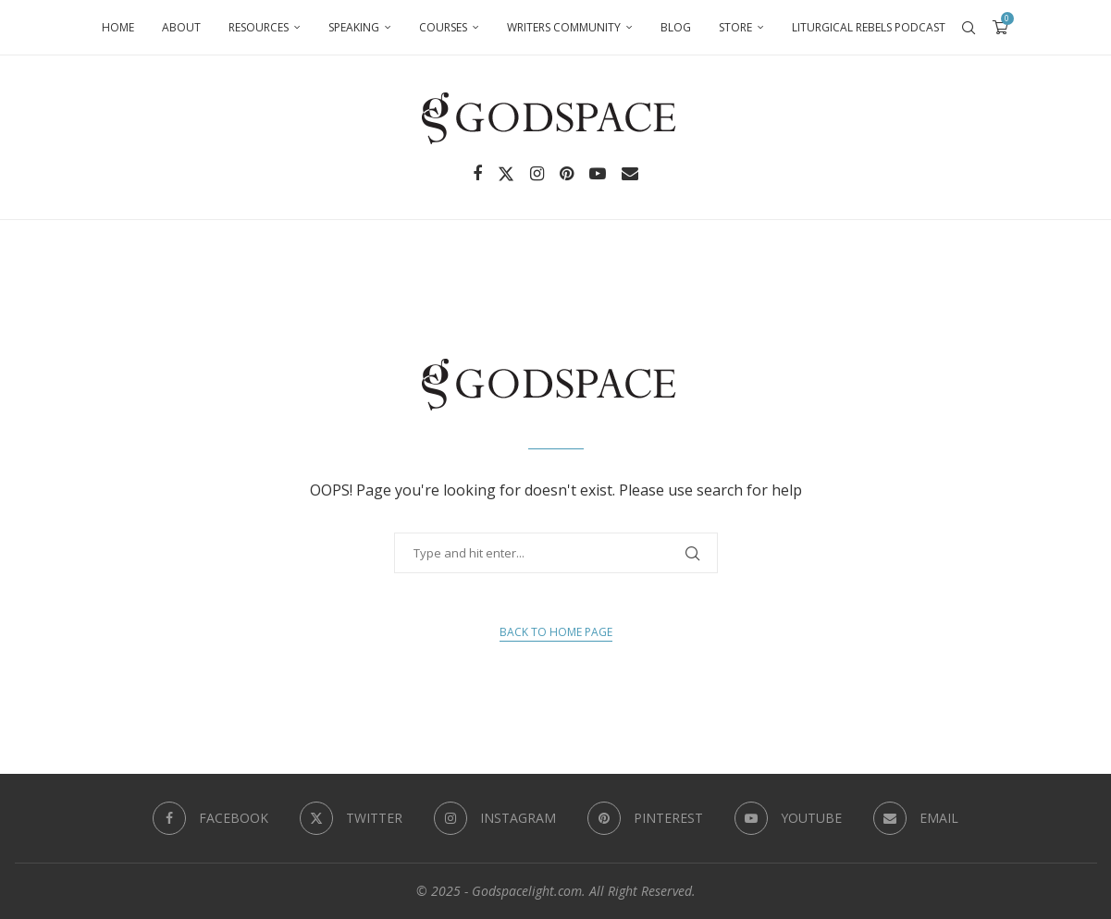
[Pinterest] (567, 173)
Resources (258, 27)
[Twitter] (506, 173)
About (181, 27)
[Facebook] (477, 173)
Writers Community (564, 27)
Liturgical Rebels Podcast (868, 27)
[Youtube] (597, 173)
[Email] (630, 173)
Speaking (353, 27)
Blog (675, 27)
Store (735, 27)
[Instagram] (537, 173)
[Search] (968, 28)
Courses (443, 27)
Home (118, 27)
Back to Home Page (556, 632)
